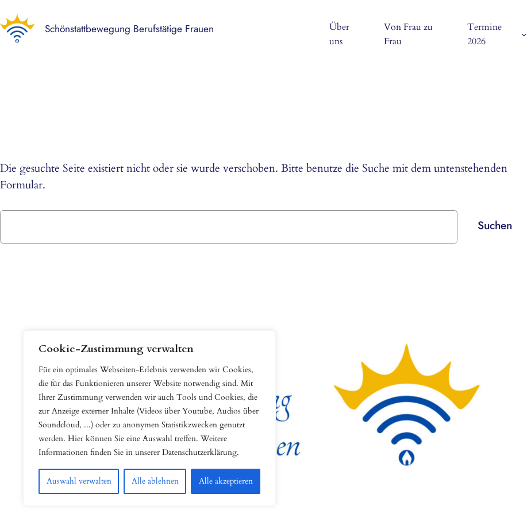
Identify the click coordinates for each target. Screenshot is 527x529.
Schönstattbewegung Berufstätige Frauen (129, 29)
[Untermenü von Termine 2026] (524, 34)
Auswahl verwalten (79, 481)
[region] (149, 418)
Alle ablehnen (155, 481)
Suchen (495, 225)
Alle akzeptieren (226, 481)
